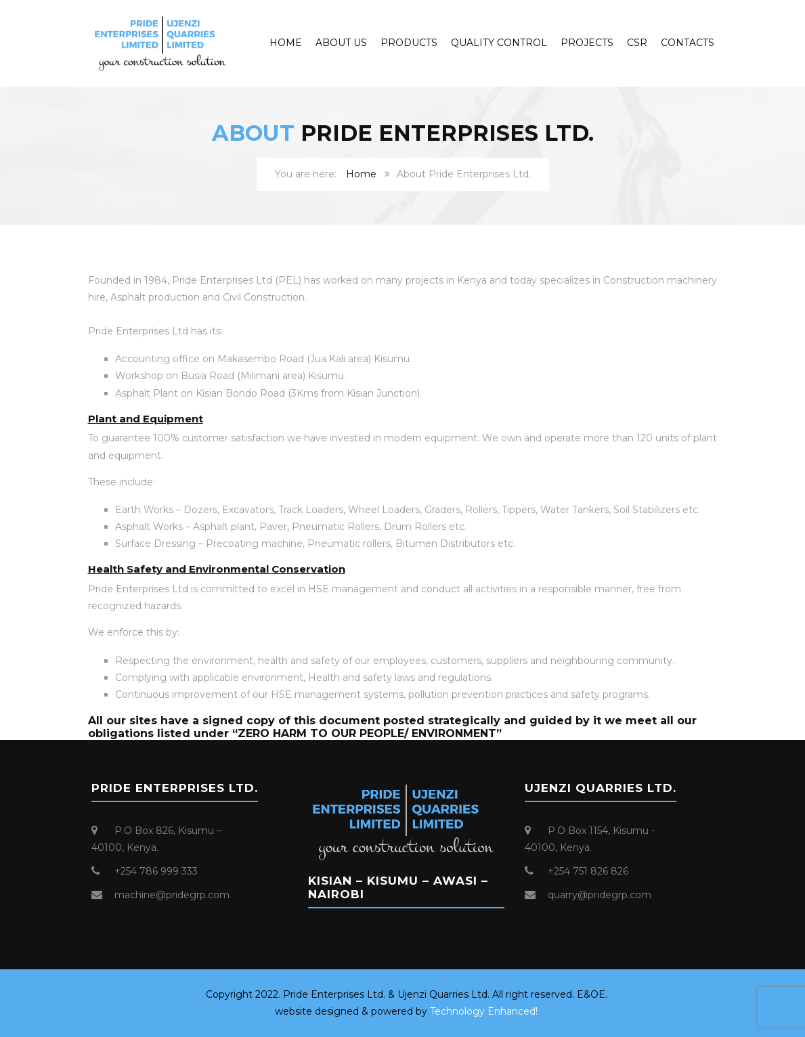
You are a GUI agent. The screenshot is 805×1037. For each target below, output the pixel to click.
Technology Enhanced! (484, 1011)
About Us (341, 43)
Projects (587, 43)
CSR (637, 43)
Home (285, 43)
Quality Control (499, 43)
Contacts (687, 43)
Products (408, 43)
